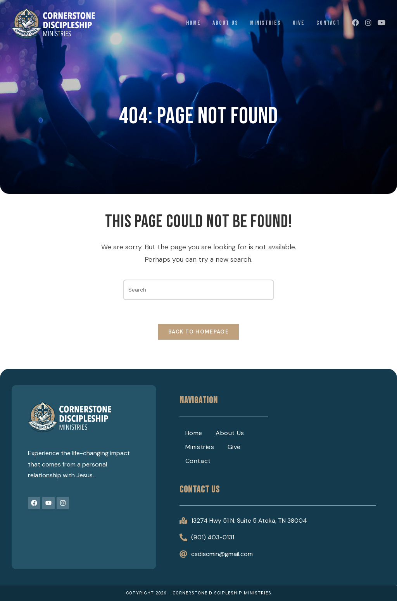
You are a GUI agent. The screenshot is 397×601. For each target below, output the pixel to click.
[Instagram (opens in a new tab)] (368, 22)
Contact (198, 461)
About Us (230, 433)
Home (193, 433)
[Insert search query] (198, 290)
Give (234, 447)
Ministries (199, 447)
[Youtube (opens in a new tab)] (381, 22)
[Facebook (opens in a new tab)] (355, 22)
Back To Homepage (198, 331)
